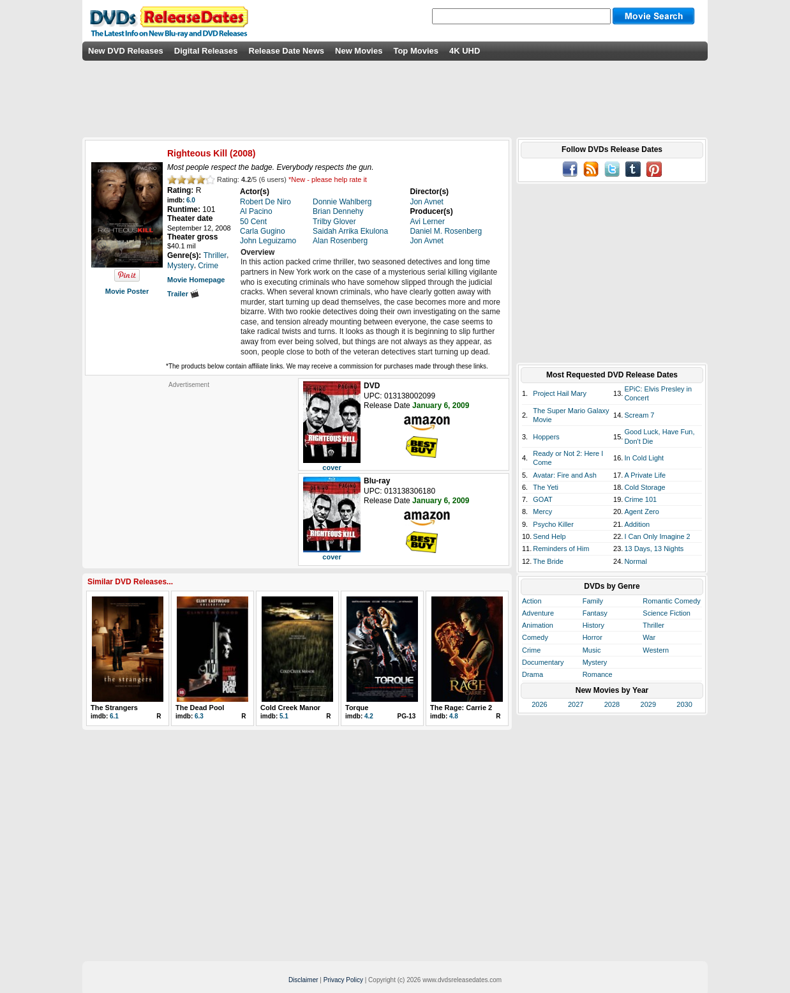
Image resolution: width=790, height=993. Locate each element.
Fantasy (595, 613)
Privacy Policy (343, 979)
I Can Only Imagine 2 (657, 536)
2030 (684, 704)
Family (593, 601)
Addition (637, 524)
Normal (635, 561)
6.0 (190, 200)
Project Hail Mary (559, 393)
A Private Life (645, 475)
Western (656, 650)
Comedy (535, 637)
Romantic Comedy (671, 601)
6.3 (199, 716)
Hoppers (546, 437)
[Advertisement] (189, 469)
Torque (356, 707)
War (649, 637)
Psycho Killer (553, 524)
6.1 (114, 716)
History (593, 625)
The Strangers (114, 707)
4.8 (453, 716)
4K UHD (464, 51)
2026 (539, 704)
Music (592, 650)
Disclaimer (303, 979)
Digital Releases (206, 51)
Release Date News (287, 51)
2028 (612, 704)
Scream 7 (639, 415)
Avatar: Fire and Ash (564, 475)
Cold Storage (644, 487)
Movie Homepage (196, 280)
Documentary (542, 662)
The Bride (548, 561)
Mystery (595, 662)
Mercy (542, 511)
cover (331, 467)
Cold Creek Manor (290, 707)
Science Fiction (666, 613)
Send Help (549, 536)
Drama (532, 674)
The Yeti (545, 487)
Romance (598, 674)
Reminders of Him (561, 548)
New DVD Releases (125, 51)
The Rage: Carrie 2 (461, 707)
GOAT (542, 499)
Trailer (183, 294)
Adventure (538, 613)
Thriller (653, 625)
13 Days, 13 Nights (653, 548)
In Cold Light (644, 458)
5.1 (283, 716)
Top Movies (415, 51)
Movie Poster (127, 291)
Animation (537, 625)
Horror (592, 637)
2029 (648, 704)
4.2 (368, 716)
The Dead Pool (199, 707)
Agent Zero (641, 511)
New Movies (358, 51)
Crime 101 (640, 499)
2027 (575, 704)
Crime (531, 650)
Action (532, 601)
